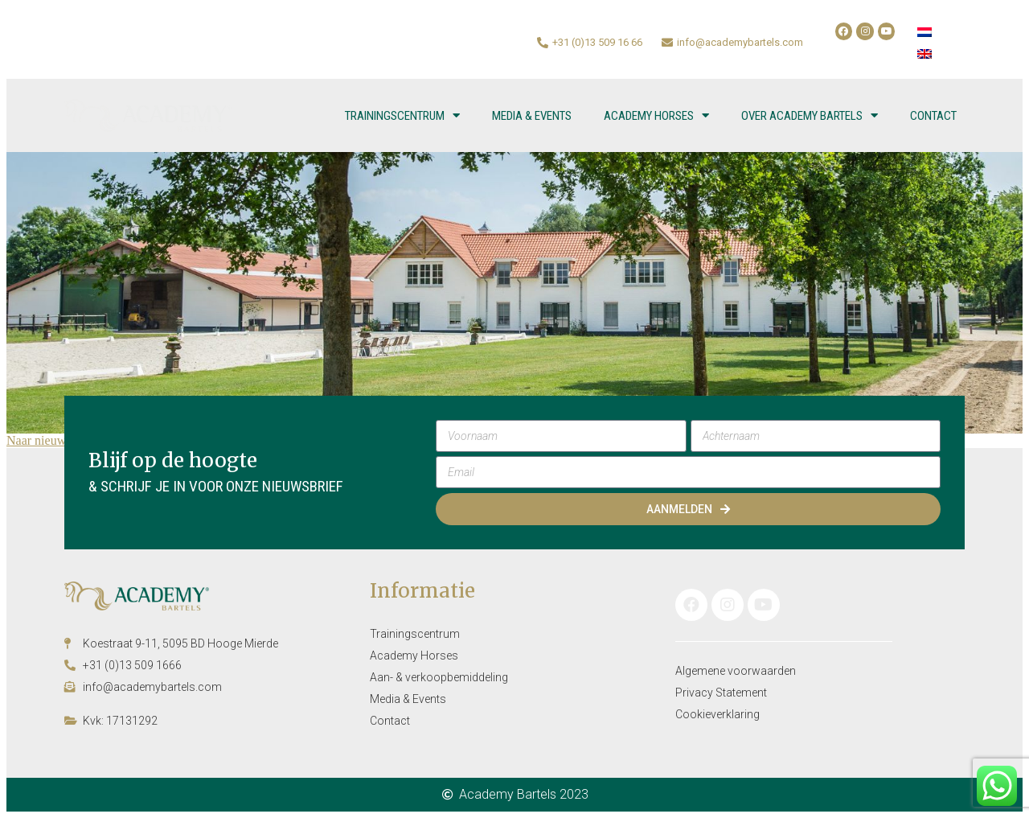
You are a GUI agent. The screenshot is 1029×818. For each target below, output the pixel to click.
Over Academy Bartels (809, 115)
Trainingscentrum (402, 115)
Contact (933, 116)
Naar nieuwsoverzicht (62, 440)
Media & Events (532, 116)
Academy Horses (656, 115)
